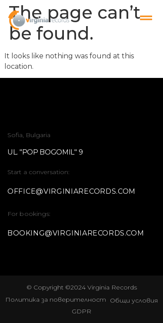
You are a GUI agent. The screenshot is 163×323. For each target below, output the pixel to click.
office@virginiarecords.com (71, 191)
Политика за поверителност (55, 299)
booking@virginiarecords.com (75, 233)
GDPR (81, 311)
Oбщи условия (134, 300)
